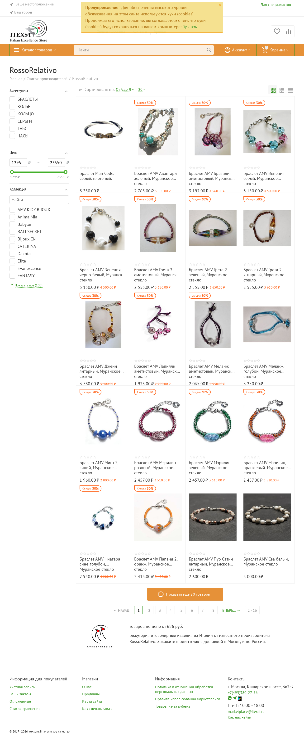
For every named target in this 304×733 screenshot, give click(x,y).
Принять (190, 26)
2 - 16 (252, 610)
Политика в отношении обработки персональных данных (184, 689)
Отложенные (20, 701)
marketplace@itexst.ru (246, 711)
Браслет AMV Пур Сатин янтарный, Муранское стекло (211, 564)
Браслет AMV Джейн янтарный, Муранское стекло (100, 371)
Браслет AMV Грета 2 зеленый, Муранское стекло (208, 275)
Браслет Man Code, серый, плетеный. (97, 176)
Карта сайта (92, 701)
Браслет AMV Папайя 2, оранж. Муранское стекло (155, 564)
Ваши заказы (20, 694)
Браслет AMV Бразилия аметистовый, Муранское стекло (212, 178)
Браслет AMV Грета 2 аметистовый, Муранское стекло (157, 275)
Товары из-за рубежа (172, 706)
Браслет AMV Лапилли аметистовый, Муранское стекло (157, 371)
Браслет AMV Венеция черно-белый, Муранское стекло (103, 275)
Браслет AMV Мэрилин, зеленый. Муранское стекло (210, 467)
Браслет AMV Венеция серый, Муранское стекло (264, 178)
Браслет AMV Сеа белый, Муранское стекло (266, 562)
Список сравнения (25, 708)
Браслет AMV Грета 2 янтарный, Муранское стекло (263, 275)
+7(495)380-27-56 (243, 692)
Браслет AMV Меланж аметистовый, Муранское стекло (212, 371)
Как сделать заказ (97, 708)
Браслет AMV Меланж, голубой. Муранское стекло (263, 371)
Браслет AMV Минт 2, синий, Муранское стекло (99, 467)
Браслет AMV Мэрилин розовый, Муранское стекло (155, 467)
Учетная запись (22, 686)
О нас (86, 686)
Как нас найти (239, 717)
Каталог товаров (36, 50)
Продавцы (91, 694)
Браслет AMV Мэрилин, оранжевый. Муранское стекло (265, 467)
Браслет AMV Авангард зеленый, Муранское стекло (155, 178)
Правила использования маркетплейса (187, 699)
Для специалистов (276, 4)
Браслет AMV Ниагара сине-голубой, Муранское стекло (100, 564)
